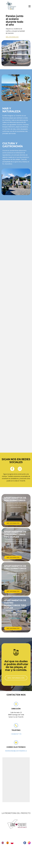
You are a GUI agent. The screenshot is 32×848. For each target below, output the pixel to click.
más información (12, 37)
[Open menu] (30, 6)
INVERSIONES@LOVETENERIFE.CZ (16, 751)
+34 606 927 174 (16, 734)
